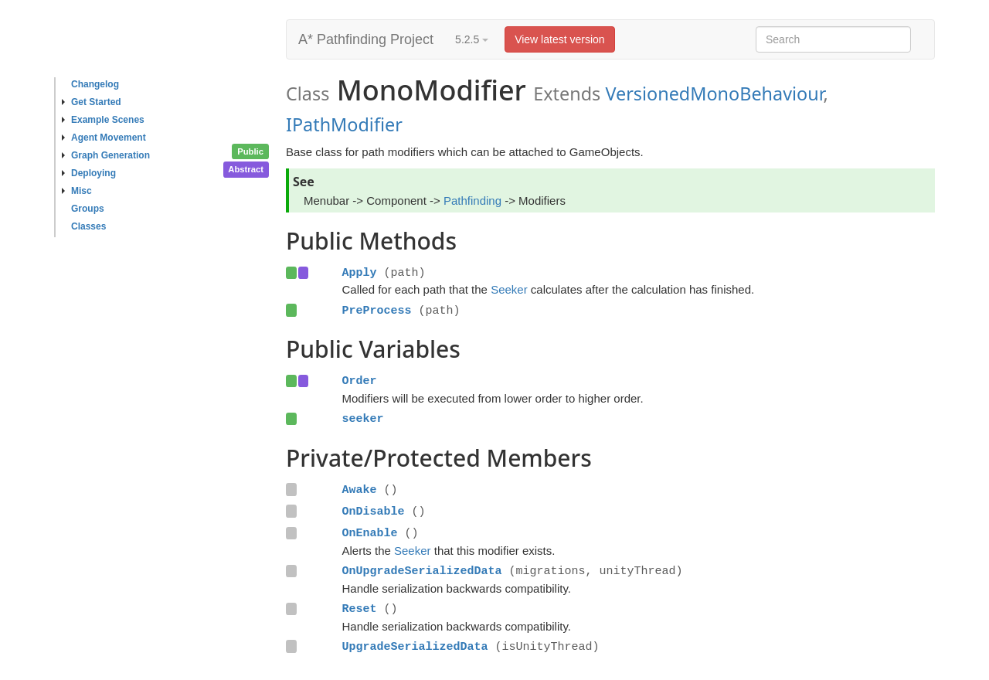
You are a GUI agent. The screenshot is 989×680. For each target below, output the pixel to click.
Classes (88, 226)
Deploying (89, 173)
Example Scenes (103, 119)
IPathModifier (344, 124)
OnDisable (373, 511)
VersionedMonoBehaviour (714, 93)
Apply (359, 272)
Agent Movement (104, 137)
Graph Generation (106, 155)
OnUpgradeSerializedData (421, 571)
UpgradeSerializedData (415, 646)
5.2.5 (471, 39)
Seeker (509, 289)
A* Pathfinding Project (365, 39)
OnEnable (369, 533)
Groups (87, 208)
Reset (359, 609)
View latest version (559, 39)
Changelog (95, 84)
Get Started (91, 102)
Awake (359, 490)
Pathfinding (472, 200)
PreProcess (376, 310)
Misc (77, 190)
